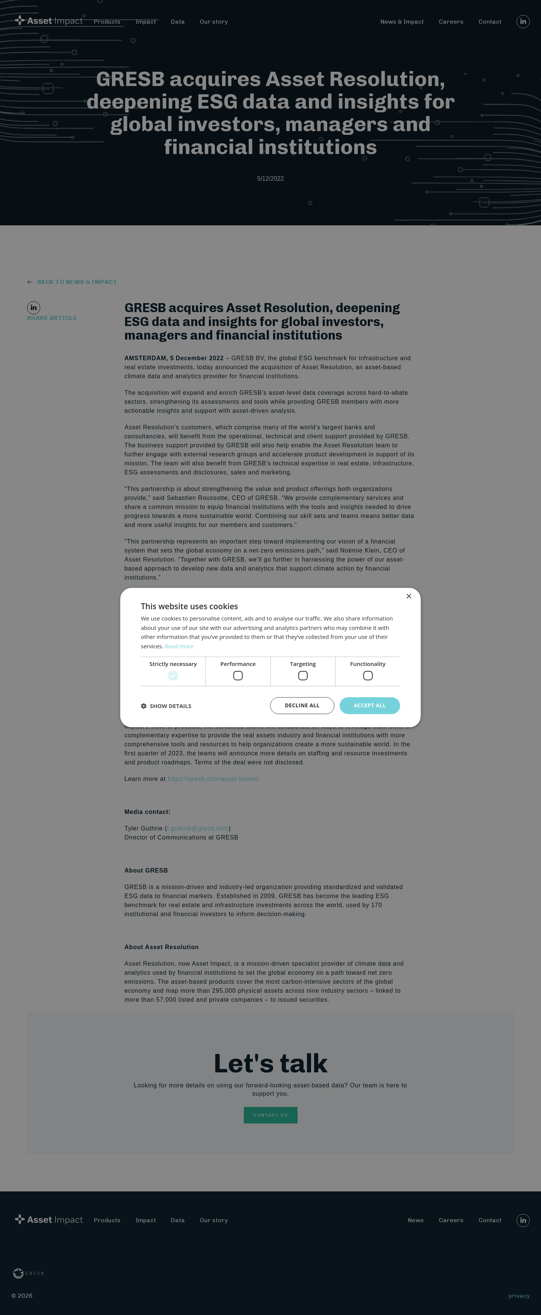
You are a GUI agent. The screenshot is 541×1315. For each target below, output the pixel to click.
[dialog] (270, 657)
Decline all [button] (302, 705)
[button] (166, 705)
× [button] (408, 596)
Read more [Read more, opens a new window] (179, 646)
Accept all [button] (370, 705)
